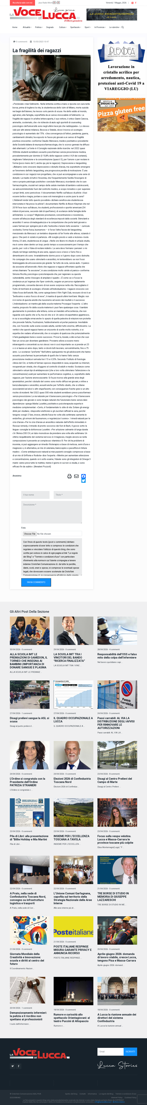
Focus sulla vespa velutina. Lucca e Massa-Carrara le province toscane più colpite (115, 839)
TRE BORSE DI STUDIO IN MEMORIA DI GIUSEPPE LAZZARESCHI (113, 896)
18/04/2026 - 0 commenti (65, 1009)
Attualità (27, 27)
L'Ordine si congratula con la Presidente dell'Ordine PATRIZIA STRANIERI (27, 782)
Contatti (83, 1094)
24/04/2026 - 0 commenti (108, 713)
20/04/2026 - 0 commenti (108, 949)
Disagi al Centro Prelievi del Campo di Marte (114, 780)
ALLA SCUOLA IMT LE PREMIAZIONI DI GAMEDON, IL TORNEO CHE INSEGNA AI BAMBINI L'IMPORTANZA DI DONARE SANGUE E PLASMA (28, 660)
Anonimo (17, 475)
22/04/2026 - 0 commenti (21, 888)
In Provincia (100, 27)
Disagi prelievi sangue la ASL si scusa (29, 719)
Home (14, 27)
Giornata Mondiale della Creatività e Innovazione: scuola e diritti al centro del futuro (27, 959)
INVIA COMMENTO (36, 582)
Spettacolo (75, 27)
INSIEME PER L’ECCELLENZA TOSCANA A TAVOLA (71, 837)
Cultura (63, 27)
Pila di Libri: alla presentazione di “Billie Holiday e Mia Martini (29, 837)
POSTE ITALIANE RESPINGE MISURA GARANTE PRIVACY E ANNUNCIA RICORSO (73, 950)
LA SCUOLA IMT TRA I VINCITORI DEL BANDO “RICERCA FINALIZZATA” (69, 657)
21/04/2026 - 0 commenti (108, 888)
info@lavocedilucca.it (103, 1102)
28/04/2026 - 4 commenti (108, 649)
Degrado (50, 27)
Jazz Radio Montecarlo (47, 2)
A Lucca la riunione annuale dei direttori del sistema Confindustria (116, 1018)
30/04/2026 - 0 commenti (21, 649)
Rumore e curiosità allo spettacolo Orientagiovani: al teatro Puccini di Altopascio (72, 1018)
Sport (88, 27)
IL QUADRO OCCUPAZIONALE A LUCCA (73, 719)
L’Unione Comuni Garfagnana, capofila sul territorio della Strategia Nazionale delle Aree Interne (73, 898)
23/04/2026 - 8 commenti (108, 774)
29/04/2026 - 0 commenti (65, 649)
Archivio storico (119, 1102)
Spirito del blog (71, 1094)
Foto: (23, 528)
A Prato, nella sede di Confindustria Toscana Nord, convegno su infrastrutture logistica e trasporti (28, 898)
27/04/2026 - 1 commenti (21, 713)
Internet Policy (116, 1097)
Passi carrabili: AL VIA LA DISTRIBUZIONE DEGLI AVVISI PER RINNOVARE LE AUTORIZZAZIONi (116, 723)
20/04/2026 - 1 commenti (21, 1008)
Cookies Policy (130, 1097)
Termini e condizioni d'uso (126, 1094)
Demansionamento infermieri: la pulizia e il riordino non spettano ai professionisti (28, 1016)
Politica (39, 27)
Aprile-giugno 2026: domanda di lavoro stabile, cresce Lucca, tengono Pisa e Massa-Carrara (117, 957)
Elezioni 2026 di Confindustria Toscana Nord (72, 780)
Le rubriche (114, 27)
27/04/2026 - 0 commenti (65, 713)
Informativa (92, 1094)
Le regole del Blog (106, 1094)
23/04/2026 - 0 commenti (21, 831)
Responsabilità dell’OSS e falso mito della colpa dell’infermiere (117, 656)
